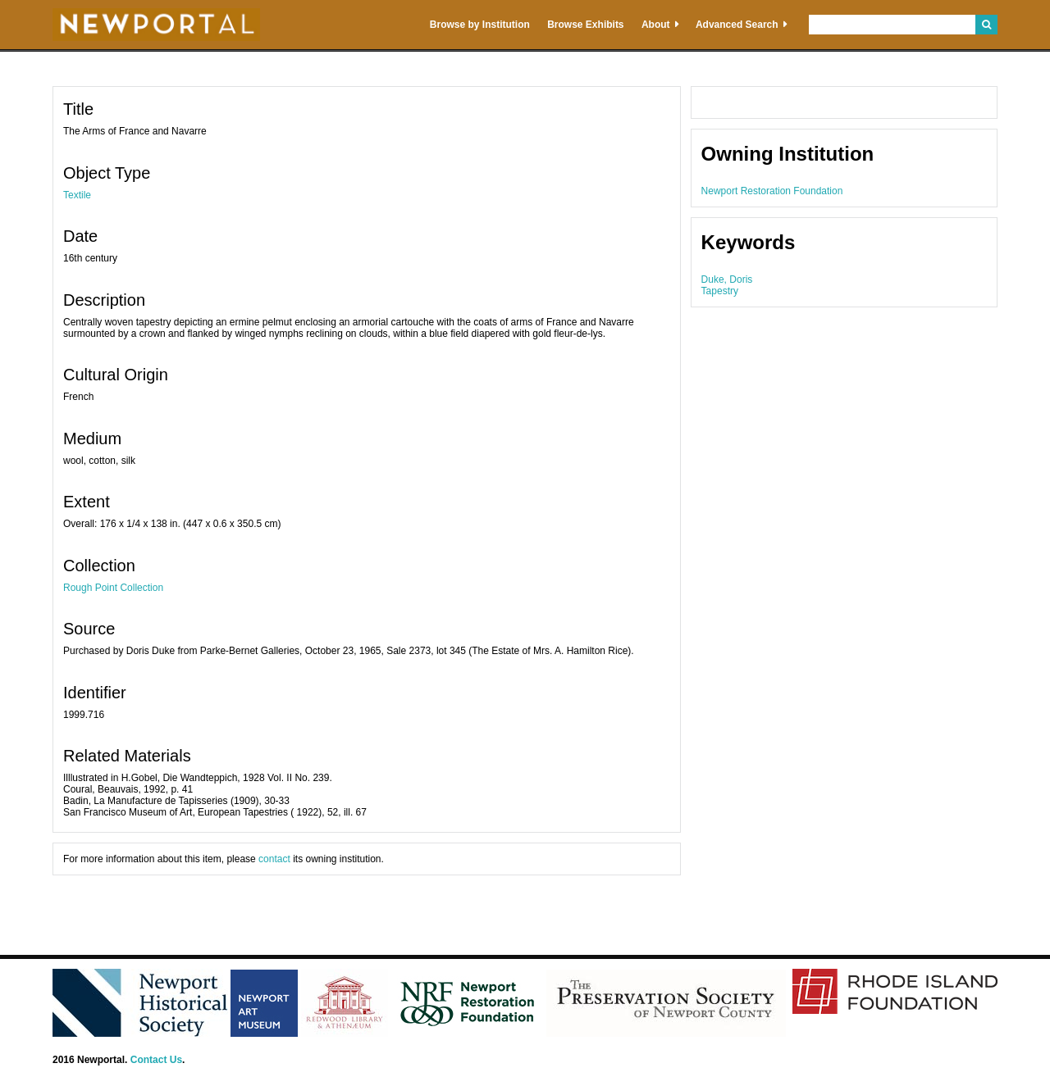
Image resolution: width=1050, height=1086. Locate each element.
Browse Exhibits (585, 24)
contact (274, 859)
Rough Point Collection (113, 587)
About (655, 24)
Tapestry (719, 291)
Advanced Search (737, 24)
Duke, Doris (727, 279)
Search (986, 24)
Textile (77, 195)
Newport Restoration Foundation (772, 191)
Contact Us (156, 1060)
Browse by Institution (480, 24)
